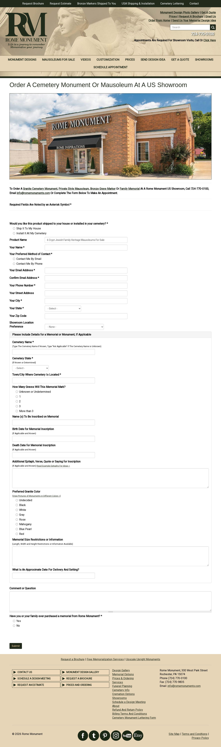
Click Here (209, 40)
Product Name (18, 240)
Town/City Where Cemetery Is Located (36, 374)
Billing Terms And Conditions (129, 713)
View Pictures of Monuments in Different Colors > (36, 496)
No (18, 625)
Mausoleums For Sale (58, 59)
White (22, 510)
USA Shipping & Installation (138, 3)
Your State (16, 308)
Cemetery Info (120, 690)
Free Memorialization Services (105, 659)
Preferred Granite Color (26, 491)
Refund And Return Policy (127, 709)
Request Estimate (60, 3)
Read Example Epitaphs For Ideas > (53, 466)
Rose (22, 519)
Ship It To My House (28, 228)
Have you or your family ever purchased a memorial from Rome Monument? (55, 616)
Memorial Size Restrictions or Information (37, 539)
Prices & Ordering (123, 678)
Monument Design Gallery (82, 672)
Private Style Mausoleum (74, 188)
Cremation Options (123, 694)
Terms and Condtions (194, 734)
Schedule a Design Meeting (34, 678)
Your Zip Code (17, 316)
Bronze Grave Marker (103, 188)
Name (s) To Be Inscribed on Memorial (35, 416)
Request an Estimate (30, 685)
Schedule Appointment (110, 67)
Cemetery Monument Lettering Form (134, 717)
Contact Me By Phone (29, 263)
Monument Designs (22, 59)
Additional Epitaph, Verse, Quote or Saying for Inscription (46, 461)
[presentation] (35, 636)
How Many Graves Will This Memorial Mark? (38, 387)
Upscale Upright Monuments (143, 659)
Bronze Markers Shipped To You (96, 3)
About (115, 706)
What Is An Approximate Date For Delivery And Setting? (45, 569)
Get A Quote (208, 12)
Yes (18, 621)
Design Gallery (121, 670)
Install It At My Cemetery (31, 233)
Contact (194, 3)
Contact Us (24, 672)
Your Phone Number (22, 285)
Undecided (25, 500)
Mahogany (25, 524)
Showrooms (204, 59)
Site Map (174, 734)
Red (21, 534)
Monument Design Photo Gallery (179, 12)
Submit (16, 646)
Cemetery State (22, 358)
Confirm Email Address (24, 278)
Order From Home (159, 20)
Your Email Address (22, 270)
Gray (22, 514)
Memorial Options (123, 674)
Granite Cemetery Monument (40, 188)
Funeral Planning (122, 686)
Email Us (210, 16)
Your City (15, 300)
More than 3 (26, 411)
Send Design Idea (153, 59)
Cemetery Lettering (172, 3)
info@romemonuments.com (33, 193)
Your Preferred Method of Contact (30, 254)
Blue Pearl (25, 529)
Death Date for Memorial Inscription (33, 445)
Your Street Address (21, 293)
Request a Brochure (72, 659)
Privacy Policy (200, 738)
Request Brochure (33, 3)
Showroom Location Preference (21, 324)
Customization (108, 59)
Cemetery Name (23, 342)
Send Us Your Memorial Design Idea (194, 20)
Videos (86, 59)
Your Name (16, 247)
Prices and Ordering (79, 685)
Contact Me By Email (28, 259)
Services (117, 682)
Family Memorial (130, 188)
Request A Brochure (191, 16)
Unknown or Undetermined (35, 391)
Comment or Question (22, 588)
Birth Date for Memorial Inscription (33, 429)
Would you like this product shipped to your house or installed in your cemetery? (58, 223)
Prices (173, 16)
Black (22, 505)
